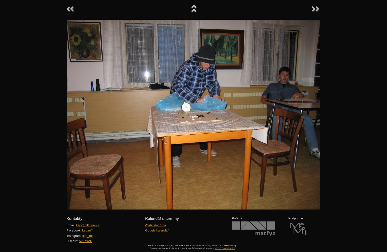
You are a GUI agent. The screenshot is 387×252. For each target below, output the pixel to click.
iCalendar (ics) (155, 225)
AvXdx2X (85, 241)
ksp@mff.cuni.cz (88, 225)
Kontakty (74, 218)
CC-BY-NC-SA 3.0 (225, 248)
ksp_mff (88, 236)
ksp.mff (87, 230)
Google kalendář (157, 230)
